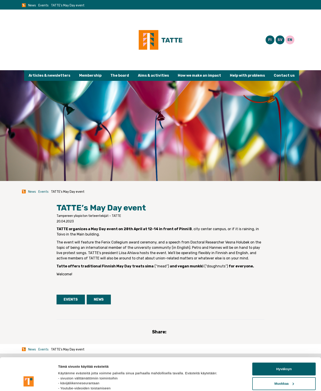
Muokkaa (284, 355)
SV (280, 40)
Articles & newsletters (49, 75)
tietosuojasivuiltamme (76, 370)
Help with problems (247, 75)
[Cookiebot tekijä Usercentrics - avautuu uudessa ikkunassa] (28, 382)
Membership (90, 75)
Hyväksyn (284, 341)
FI (270, 40)
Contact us (284, 75)
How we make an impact (199, 75)
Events (43, 5)
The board (119, 75)
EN (290, 40)
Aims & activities (153, 75)
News (32, 5)
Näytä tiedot (67, 382)
